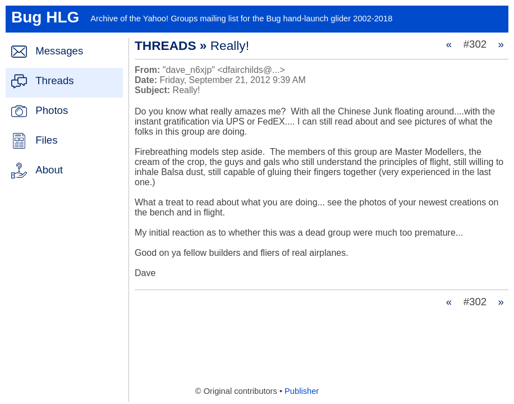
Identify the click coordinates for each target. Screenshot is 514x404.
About (49, 170)
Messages (59, 51)
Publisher (301, 391)
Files (46, 140)
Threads (54, 80)
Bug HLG (45, 17)
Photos (51, 110)
